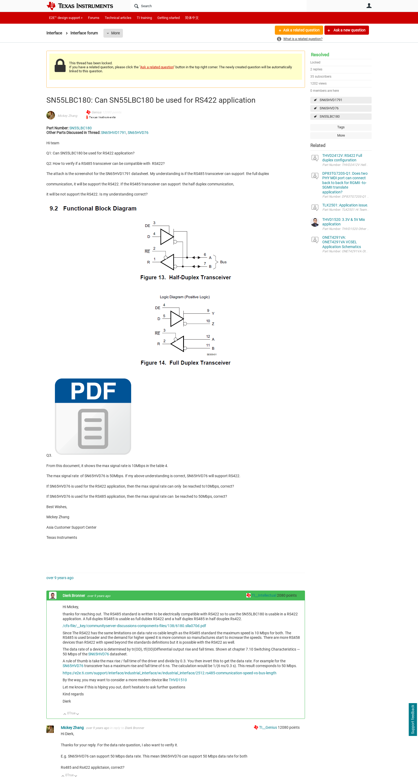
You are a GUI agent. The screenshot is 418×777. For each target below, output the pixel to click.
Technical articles (118, 18)
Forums (93, 18)
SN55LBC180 (330, 116)
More (115, 33)
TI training (144, 18)
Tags (341, 127)
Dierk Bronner (74, 595)
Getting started (168, 18)
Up (65, 714)
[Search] (218, 6)
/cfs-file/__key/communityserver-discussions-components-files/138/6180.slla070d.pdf (134, 626)
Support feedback (413, 719)
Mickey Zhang (67, 116)
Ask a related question (301, 30)
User (369, 5)
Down (77, 714)
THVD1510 (178, 680)
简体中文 (192, 18)
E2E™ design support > (66, 18)
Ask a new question (349, 30)
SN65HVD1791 (331, 100)
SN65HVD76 (329, 108)
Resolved (320, 54)
